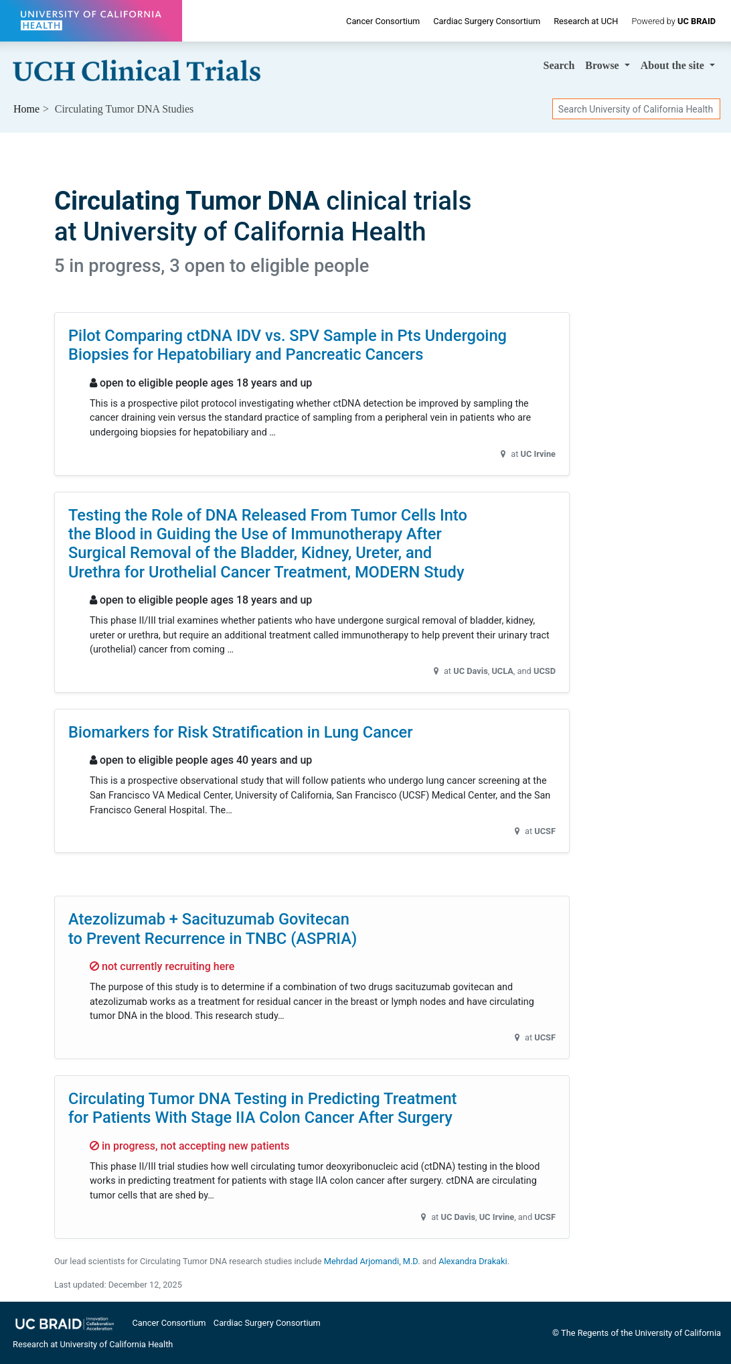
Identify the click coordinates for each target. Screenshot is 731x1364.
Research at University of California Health (93, 1344)
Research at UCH (586, 21)
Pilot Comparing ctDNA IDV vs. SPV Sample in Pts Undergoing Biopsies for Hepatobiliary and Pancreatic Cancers (287, 345)
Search (559, 65)
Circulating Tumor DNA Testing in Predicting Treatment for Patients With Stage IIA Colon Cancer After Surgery (262, 1108)
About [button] (674, 65)
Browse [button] (603, 65)
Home (26, 109)
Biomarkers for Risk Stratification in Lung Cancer (240, 732)
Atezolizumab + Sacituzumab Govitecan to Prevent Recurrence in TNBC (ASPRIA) (212, 928)
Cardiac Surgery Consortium (486, 21)
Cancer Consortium (383, 21)
